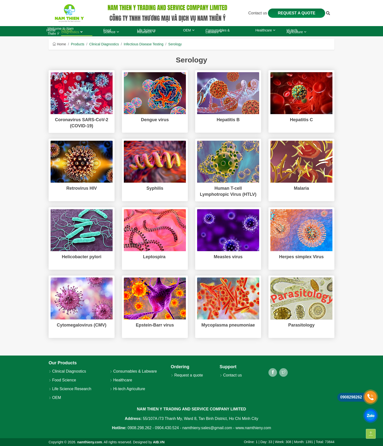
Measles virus (228, 256)
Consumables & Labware (133, 371)
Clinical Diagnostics (104, 44)
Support (228, 366)
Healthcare (121, 380)
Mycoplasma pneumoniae (228, 325)
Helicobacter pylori (81, 256)
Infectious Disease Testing (143, 44)
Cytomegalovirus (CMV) (81, 325)
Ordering (180, 366)
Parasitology (301, 325)
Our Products (63, 362)
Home (59, 44)
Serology (175, 44)
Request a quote (296, 13)
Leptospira (155, 256)
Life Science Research (70, 389)
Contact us (258, 13)
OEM (55, 398)
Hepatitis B (228, 119)
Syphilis (154, 188)
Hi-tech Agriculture (127, 389)
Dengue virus (155, 119)
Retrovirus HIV (81, 188)
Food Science (62, 380)
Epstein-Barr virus (155, 325)
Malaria (301, 188)
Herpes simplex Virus (301, 256)
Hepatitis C (301, 119)
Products (77, 44)
